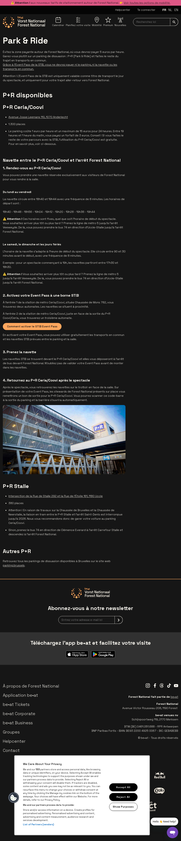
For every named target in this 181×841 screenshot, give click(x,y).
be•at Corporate (19, 713)
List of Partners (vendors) (38, 824)
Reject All (123, 797)
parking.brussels (14, 565)
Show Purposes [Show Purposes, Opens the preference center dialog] (123, 806)
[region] (82, 795)
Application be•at (20, 695)
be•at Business (18, 723)
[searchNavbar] (155, 22)
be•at (174, 697)
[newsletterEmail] (90, 620)
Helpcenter (122, 10)
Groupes (11, 732)
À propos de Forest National (31, 686)
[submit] (174, 22)
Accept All (123, 787)
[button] (13, 797)
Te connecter (146, 10)
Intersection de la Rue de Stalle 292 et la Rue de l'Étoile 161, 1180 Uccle (55, 496)
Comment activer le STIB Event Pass (32, 326)
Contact (11, 750)
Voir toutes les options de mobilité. (147, 3)
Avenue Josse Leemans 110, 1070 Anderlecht (38, 117)
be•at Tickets (16, 704)
